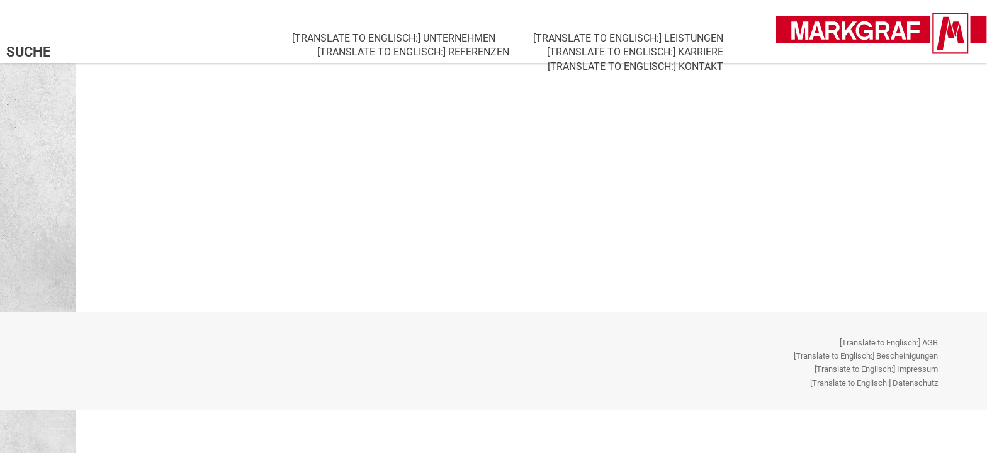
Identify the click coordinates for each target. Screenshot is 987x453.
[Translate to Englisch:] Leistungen (628, 38)
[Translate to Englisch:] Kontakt (635, 66)
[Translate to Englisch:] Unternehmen (393, 38)
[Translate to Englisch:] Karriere (635, 52)
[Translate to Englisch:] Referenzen (413, 52)
